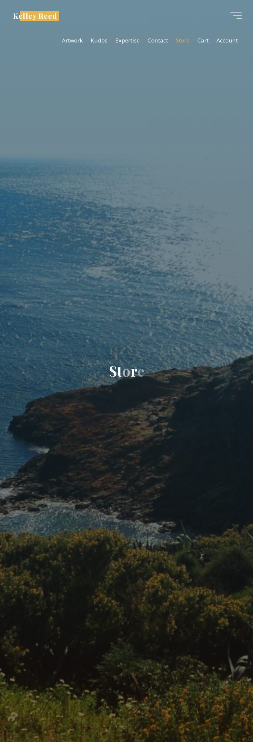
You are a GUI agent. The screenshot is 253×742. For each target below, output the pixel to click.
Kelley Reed (35, 15)
